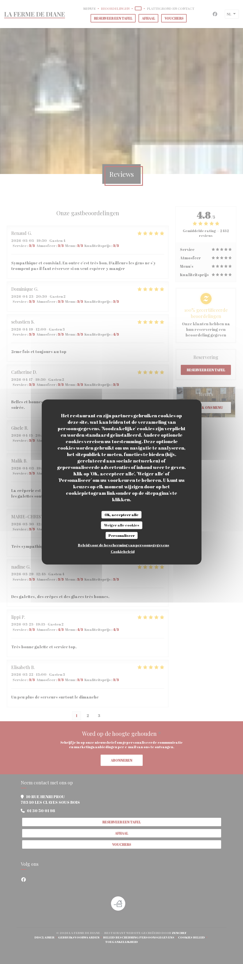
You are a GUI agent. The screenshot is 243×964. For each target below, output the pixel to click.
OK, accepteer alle (121, 514)
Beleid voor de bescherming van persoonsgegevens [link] (123, 545)
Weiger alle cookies (121, 525)
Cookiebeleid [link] (123, 551)
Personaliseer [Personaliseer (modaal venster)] (121, 535)
